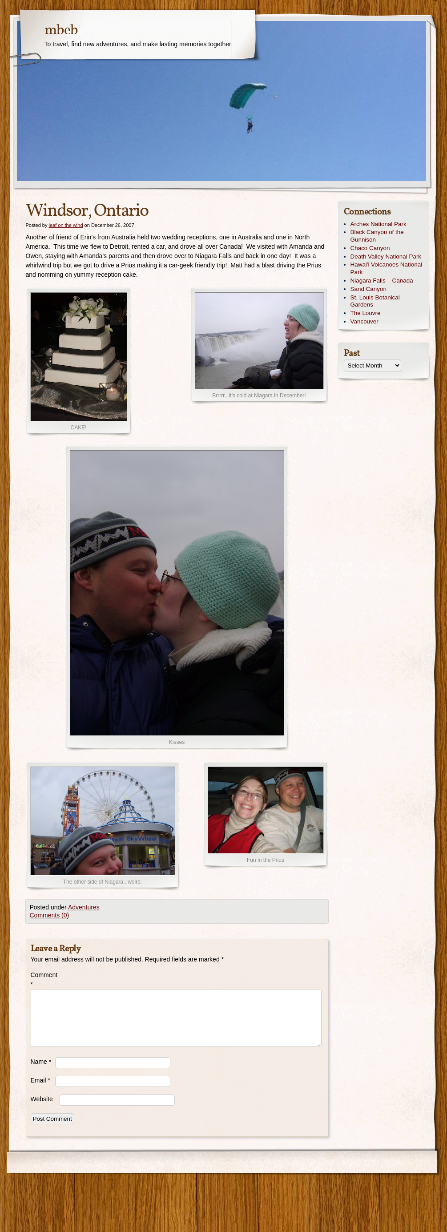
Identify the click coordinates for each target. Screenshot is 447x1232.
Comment (43, 979)
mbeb (61, 30)
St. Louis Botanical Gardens (375, 301)
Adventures (84, 907)
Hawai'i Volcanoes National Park (386, 268)
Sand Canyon (368, 289)
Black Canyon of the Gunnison (377, 236)
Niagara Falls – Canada (381, 280)
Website (42, 1099)
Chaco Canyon (370, 248)
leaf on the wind (65, 225)
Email (40, 1080)
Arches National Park (378, 224)
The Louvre (365, 313)
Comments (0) (49, 915)
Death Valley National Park (386, 256)
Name (41, 1061)
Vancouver (364, 321)
